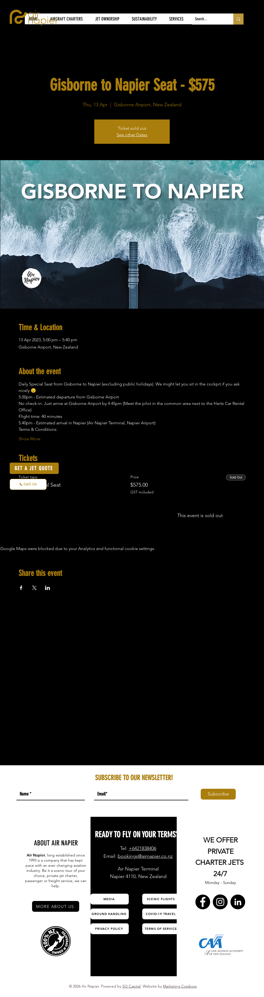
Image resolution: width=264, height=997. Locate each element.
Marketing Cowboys (180, 986)
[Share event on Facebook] (21, 588)
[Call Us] (28, 484)
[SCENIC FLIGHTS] (161, 899)
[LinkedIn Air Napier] (237, 901)
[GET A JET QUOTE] (34, 468)
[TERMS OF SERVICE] (161, 928)
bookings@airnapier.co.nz (145, 856)
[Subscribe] (218, 794)
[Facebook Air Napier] (202, 901)
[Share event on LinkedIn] (47, 588)
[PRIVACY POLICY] (110, 928)
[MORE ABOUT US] (55, 906)
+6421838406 (142, 848)
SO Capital (131, 986)
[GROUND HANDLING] (110, 914)
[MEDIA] (110, 899)
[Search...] (208, 19)
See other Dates (132, 134)
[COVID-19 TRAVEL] (161, 914)
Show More (29, 438)
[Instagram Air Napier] (220, 901)
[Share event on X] (34, 588)
